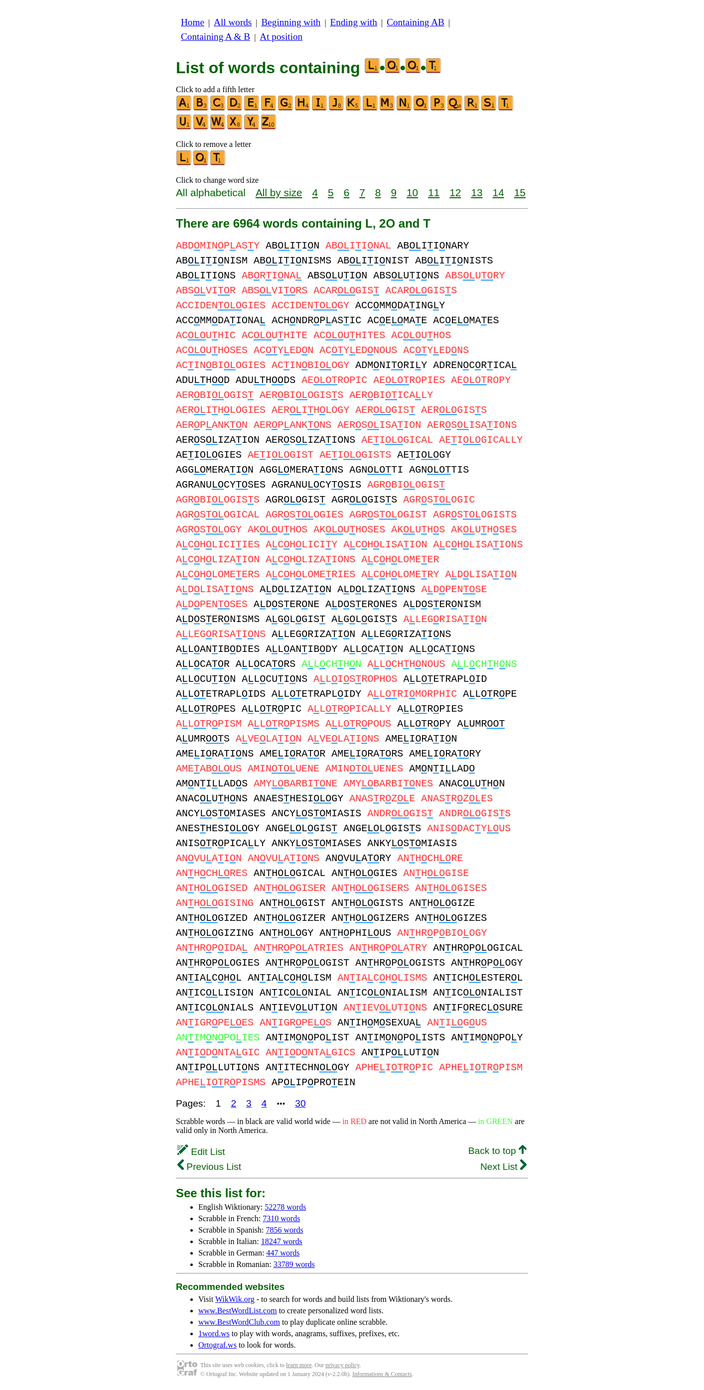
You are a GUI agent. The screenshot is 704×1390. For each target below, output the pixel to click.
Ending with (353, 22)
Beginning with (291, 22)
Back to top (497, 1150)
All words (233, 22)
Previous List (209, 1166)
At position (281, 36)
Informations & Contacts (382, 1374)
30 (300, 1103)
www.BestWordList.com (237, 1310)
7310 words (281, 1218)
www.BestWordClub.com (239, 1322)
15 (520, 192)
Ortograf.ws (217, 1345)
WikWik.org (235, 1299)
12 (455, 192)
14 (498, 192)
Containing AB (415, 22)
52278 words (285, 1207)
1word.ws (214, 1333)
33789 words (294, 1264)
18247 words (281, 1241)
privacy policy (342, 1365)
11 (433, 192)
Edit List (201, 1151)
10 (412, 192)
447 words (282, 1253)
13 (476, 192)
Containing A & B (215, 36)
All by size (279, 192)
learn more (299, 1365)
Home (192, 22)
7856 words (284, 1230)
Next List (503, 1166)
